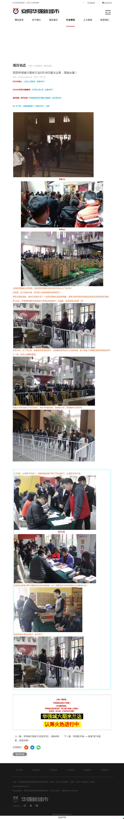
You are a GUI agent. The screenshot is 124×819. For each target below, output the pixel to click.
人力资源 (87, 20)
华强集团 (91, 3)
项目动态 (48, 66)
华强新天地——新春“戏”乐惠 (87, 736)
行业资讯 (70, 20)
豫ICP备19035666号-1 (62, 814)
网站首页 (19, 20)
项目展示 (53, 20)
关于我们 (36, 20)
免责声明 (62, 817)
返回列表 (19, 754)
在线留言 (88, 770)
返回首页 (107, 3)
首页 (30, 66)
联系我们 (104, 20)
